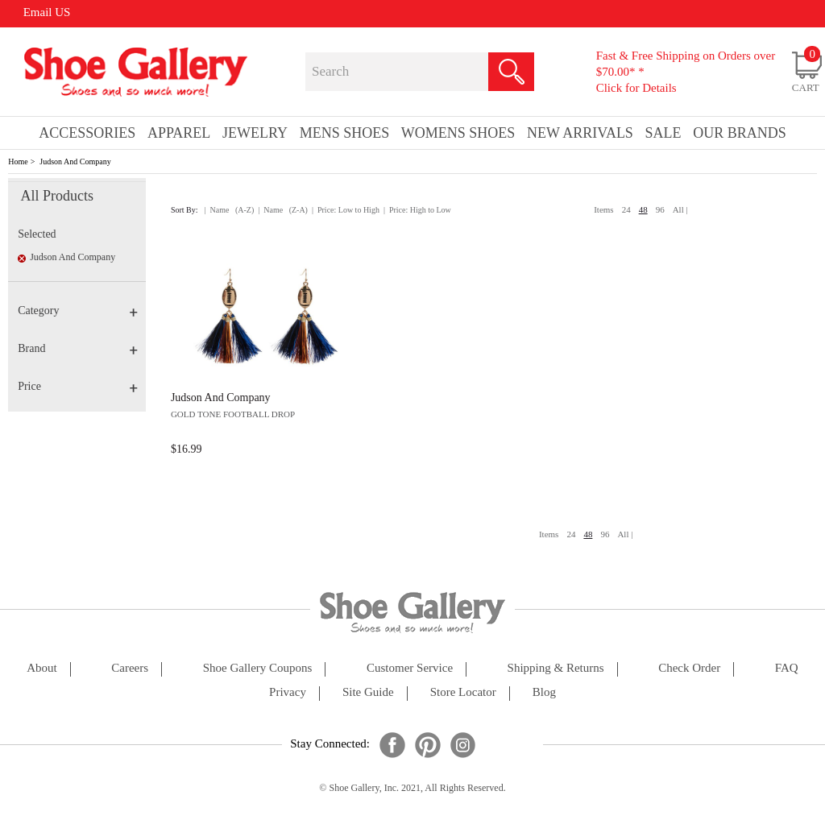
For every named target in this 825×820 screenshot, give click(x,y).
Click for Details (636, 87)
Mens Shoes (345, 133)
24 (626, 209)
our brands (739, 133)
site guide (368, 692)
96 (660, 209)
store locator (463, 692)
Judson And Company (74, 161)
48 (643, 209)
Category (78, 310)
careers (129, 668)
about (42, 668)
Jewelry (255, 133)
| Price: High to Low (417, 209)
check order (689, 668)
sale (663, 133)
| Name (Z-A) (283, 209)
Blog (544, 692)
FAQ (786, 668)
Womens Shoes (458, 133)
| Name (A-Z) (230, 209)
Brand (78, 348)
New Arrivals (580, 133)
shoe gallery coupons (258, 668)
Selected (37, 234)
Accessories (87, 133)
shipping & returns (556, 668)
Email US (47, 12)
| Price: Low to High (345, 209)
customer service (410, 668)
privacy (287, 692)
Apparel (178, 133)
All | (680, 209)
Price (78, 386)
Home (17, 161)
